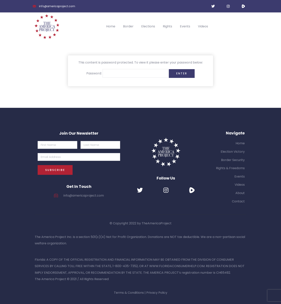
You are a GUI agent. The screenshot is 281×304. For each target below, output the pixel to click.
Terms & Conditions (129, 292)
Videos (203, 26)
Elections (148, 26)
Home (110, 26)
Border (128, 26)
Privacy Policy (156, 292)
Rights (167, 26)
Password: (127, 73)
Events (185, 26)
